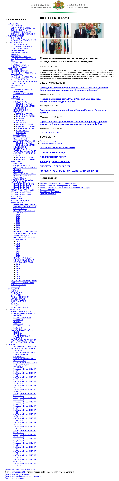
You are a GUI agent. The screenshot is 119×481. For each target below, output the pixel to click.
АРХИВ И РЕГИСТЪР (25, 129)
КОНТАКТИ (15, 287)
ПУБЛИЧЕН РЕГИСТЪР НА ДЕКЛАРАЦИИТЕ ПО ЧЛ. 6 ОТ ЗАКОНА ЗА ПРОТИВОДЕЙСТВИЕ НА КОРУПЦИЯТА (25, 209)
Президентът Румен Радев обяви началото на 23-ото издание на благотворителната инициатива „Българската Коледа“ (74, 88)
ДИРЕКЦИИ (16, 161)
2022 (18, 223)
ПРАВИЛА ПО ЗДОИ (22, 186)
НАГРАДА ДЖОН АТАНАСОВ (23, 313)
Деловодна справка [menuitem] (48, 141)
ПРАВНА (17, 170)
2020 (18, 219)
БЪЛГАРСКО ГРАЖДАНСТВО (20, 101)
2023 (18, 225)
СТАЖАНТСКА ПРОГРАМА (22, 132)
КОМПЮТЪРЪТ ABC (22, 326)
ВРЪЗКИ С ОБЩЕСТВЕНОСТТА (22, 165)
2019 (18, 217)
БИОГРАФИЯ (16, 26)
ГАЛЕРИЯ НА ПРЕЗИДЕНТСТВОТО (20, 64)
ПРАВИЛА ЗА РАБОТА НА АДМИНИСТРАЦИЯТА (22, 181)
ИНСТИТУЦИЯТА (15, 42)
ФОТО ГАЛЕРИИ (18, 299)
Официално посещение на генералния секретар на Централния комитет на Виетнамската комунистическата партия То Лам (73, 122)
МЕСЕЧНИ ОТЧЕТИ (24, 104)
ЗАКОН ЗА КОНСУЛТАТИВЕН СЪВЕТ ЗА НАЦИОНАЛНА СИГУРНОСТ (24, 354)
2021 (18, 221)
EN (34, 469)
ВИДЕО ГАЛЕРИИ (18, 301)
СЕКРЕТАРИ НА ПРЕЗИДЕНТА (24, 81)
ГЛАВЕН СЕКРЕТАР (19, 71)
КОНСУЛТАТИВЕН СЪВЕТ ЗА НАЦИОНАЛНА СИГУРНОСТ (23, 347)
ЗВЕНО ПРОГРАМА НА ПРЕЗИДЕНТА (23, 91)
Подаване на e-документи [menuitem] (51, 143)
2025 (18, 229)
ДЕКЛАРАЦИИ (17, 203)
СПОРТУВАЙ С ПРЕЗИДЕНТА (23, 340)
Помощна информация (14, 478)
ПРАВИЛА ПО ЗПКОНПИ (23, 184)
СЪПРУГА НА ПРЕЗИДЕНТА (23, 28)
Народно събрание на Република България (58, 183)
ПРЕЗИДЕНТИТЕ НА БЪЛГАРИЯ (19, 54)
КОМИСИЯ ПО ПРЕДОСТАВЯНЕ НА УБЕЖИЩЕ (22, 110)
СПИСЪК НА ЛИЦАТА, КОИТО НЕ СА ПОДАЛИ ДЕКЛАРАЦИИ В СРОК (23, 260)
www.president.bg (19, 472)
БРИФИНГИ (16, 295)
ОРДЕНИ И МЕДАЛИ (19, 67)
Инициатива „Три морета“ (50, 192)
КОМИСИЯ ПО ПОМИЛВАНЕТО (20, 121)
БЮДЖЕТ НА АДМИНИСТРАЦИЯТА (20, 199)
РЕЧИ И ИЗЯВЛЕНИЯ (20, 297)
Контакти (29, 469)
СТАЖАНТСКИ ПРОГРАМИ (22, 190)
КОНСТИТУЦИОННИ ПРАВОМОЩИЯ (19, 49)
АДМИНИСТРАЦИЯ (16, 69)
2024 (18, 227)
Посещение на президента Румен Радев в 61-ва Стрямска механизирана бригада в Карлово (70, 100)
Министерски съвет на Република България (58, 186)
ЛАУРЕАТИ (18, 324)
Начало (8, 469)
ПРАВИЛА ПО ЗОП (21, 188)
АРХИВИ (20, 118)
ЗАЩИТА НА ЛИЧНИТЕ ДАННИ (24, 281)
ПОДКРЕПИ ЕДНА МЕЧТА (22, 330)
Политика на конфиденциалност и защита (23, 476)
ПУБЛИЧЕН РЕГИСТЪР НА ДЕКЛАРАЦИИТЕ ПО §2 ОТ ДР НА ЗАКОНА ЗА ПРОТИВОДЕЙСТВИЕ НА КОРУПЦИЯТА (25, 235)
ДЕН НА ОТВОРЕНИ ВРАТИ (22, 342)
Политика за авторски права (17, 474)
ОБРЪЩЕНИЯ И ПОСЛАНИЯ (23, 34)
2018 (18, 215)
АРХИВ (14, 303)
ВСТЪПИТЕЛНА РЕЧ (19, 30)
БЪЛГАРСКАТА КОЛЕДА (21, 311)
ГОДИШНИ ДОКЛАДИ (25, 106)
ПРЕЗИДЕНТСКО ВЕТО (21, 32)
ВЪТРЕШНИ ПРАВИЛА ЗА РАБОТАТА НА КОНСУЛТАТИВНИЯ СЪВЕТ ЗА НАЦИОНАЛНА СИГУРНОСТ (25, 363)
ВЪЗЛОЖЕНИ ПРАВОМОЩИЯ (23, 40)
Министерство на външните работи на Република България (65, 188)
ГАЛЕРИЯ (17, 328)
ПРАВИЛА (17, 316)
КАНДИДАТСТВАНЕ (21, 336)
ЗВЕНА (14, 87)
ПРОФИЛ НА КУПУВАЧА (21, 192)
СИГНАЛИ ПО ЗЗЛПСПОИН (22, 283)
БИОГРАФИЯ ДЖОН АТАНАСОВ (22, 319)
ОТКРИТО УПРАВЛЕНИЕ (50, 132)
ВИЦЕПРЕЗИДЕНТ (16, 36)
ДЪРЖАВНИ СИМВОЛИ (21, 57)
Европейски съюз (47, 190)
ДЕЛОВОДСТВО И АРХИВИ (25, 168)
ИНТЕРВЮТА (16, 293)
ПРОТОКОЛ (18, 172)
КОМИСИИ (15, 98)
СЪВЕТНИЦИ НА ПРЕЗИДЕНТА (18, 84)
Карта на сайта (18, 469)
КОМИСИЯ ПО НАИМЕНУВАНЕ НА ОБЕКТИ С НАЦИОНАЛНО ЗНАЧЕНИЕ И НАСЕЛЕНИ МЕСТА (24, 151)
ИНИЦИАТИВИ (14, 309)
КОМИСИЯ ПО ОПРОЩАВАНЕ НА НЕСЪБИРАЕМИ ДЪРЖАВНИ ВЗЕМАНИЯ (24, 138)
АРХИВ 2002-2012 (18, 285)
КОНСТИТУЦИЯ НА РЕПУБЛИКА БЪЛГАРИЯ (21, 45)
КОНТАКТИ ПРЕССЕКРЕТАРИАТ (20, 306)
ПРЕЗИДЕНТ (13, 24)
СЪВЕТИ (11, 344)
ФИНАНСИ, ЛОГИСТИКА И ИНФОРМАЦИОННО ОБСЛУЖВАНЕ (24, 176)
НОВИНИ (14, 291)
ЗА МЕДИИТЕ (13, 289)
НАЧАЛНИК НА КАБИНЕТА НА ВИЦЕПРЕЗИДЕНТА (23, 78)
